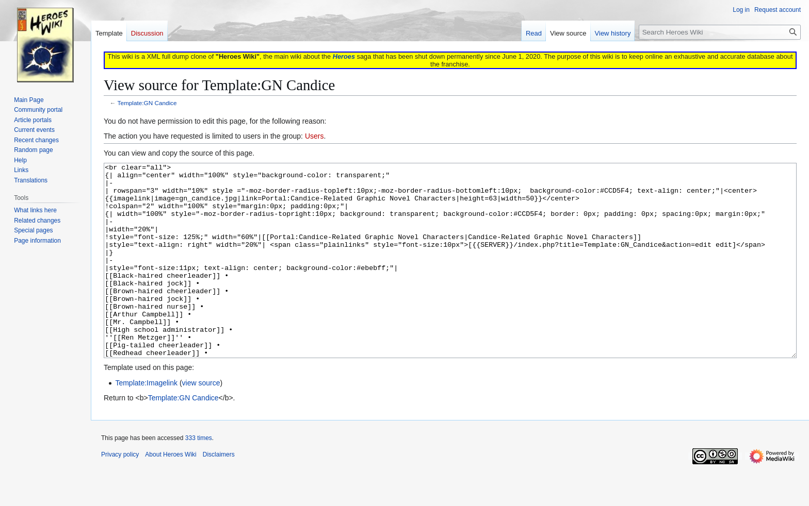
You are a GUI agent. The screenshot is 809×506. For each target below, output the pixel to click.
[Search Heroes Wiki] (720, 32)
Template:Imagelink (146, 421)
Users (314, 136)
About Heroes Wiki (170, 493)
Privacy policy (120, 493)
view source (201, 421)
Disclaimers (219, 493)
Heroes (344, 56)
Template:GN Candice (147, 102)
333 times (198, 476)
